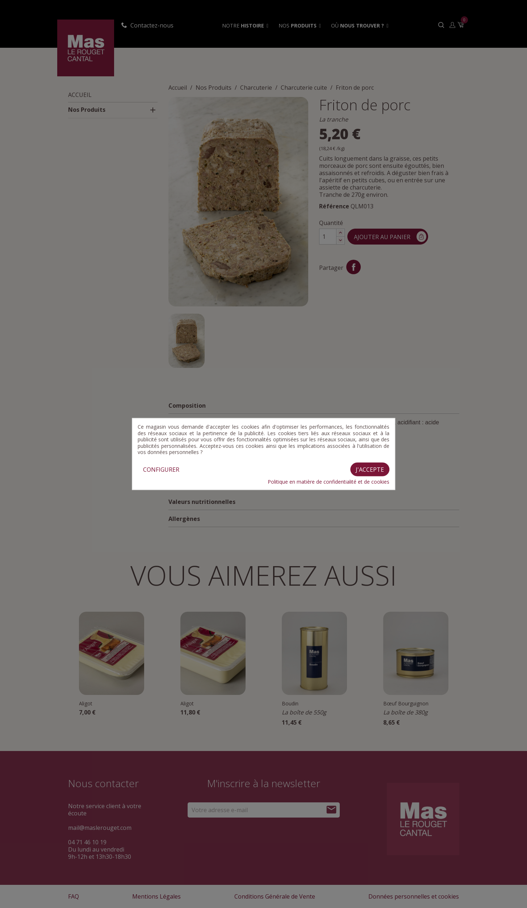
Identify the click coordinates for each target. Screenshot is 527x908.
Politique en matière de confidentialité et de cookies (328, 481)
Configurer (161, 469)
